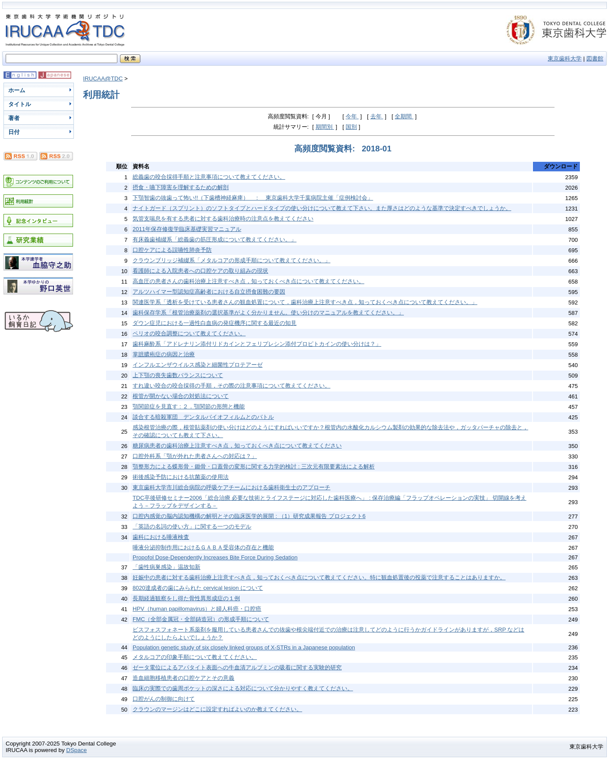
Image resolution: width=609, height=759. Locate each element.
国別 (351, 127)
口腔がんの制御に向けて (164, 698)
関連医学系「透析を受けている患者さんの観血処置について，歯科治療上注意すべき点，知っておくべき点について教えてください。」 (305, 302)
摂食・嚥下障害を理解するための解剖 (181, 187)
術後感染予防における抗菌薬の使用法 (181, 477)
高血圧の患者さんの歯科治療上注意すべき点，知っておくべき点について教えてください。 (248, 281)
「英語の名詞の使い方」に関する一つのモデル (192, 526)
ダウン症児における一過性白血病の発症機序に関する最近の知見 (214, 323)
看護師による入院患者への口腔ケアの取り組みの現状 (200, 270)
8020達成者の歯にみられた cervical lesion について (198, 588)
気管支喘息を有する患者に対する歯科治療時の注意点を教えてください (223, 218)
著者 (14, 118)
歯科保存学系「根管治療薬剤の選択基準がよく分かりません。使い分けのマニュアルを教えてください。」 (268, 312)
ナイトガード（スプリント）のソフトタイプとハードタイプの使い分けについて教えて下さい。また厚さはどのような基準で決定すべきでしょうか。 (322, 208)
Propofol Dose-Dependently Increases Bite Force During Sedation (215, 557)
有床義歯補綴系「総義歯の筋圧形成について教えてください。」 (214, 239)
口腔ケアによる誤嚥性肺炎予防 (172, 250)
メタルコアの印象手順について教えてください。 (195, 657)
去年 (376, 116)
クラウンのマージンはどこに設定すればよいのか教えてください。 (217, 709)
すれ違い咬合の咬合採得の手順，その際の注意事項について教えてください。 (231, 385)
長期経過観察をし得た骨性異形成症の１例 (186, 598)
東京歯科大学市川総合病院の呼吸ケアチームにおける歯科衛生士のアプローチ (231, 487)
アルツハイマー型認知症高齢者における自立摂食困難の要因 (209, 291)
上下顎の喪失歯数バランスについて (178, 375)
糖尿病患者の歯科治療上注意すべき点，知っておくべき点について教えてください (237, 445)
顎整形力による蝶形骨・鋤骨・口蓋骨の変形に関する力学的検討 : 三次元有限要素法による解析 (254, 466)
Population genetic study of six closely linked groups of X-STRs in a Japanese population (244, 647)
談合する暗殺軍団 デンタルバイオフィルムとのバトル (203, 417)
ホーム (16, 90)
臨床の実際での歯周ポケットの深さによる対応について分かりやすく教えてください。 (243, 688)
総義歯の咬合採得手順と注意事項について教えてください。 (209, 177)
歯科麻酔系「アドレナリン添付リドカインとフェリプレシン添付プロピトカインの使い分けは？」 (257, 344)
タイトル (19, 104)
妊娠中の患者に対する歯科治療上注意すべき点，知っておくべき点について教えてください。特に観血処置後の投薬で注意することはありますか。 (319, 577)
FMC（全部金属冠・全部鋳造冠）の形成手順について (201, 619)
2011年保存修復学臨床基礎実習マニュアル (187, 229)
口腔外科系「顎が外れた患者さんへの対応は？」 (195, 456)
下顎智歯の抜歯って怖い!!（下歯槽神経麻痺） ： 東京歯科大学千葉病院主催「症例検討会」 (253, 197)
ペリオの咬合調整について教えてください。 (189, 333)
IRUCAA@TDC (103, 78)
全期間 (404, 116)
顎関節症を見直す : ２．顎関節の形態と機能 (189, 406)
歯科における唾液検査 (161, 537)
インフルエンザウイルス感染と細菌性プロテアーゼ (198, 364)
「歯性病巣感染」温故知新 (166, 567)
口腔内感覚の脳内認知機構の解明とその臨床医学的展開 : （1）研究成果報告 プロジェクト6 (249, 516)
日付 (14, 132)
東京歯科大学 (565, 58)
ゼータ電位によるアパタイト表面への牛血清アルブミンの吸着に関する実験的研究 (237, 667)
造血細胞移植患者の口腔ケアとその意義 (183, 678)
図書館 (594, 58)
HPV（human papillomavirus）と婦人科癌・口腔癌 (197, 608)
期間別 (325, 127)
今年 (352, 116)
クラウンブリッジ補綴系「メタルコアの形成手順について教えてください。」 (231, 260)
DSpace (76, 750)
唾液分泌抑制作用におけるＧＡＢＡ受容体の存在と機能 (203, 547)
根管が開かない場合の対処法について (181, 396)
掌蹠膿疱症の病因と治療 (164, 354)
